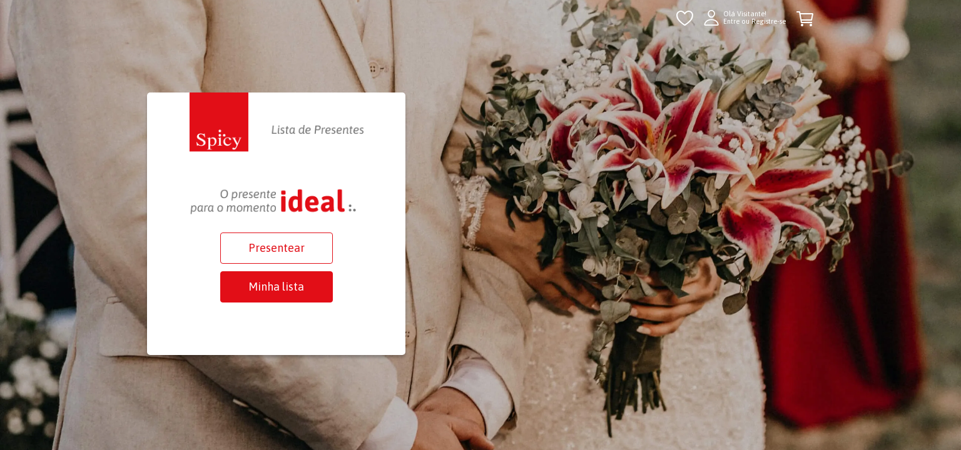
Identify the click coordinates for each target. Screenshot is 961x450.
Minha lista (276, 286)
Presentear (276, 247)
